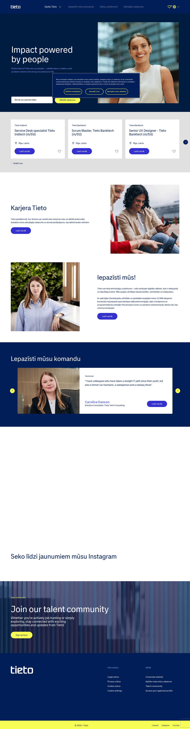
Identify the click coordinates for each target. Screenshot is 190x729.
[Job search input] (32, 100)
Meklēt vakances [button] (67, 100)
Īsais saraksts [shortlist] (59, 151)
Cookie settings (114, 690)
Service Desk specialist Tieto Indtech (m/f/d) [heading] (35, 132)
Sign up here (22, 635)
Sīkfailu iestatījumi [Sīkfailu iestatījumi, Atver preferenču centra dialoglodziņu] (72, 91)
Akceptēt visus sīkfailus (116, 91)
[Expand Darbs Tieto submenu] (60, 7)
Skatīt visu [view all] (18, 163)
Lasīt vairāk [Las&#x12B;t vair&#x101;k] (24, 151)
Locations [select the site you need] (176, 6)
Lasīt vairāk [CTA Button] (157, 403)
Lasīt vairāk (119, 316)
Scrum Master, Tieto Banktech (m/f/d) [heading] (93, 132)
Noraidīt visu (94, 91)
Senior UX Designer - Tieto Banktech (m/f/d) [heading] (147, 132)
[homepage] (15, 6)
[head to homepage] (22, 670)
